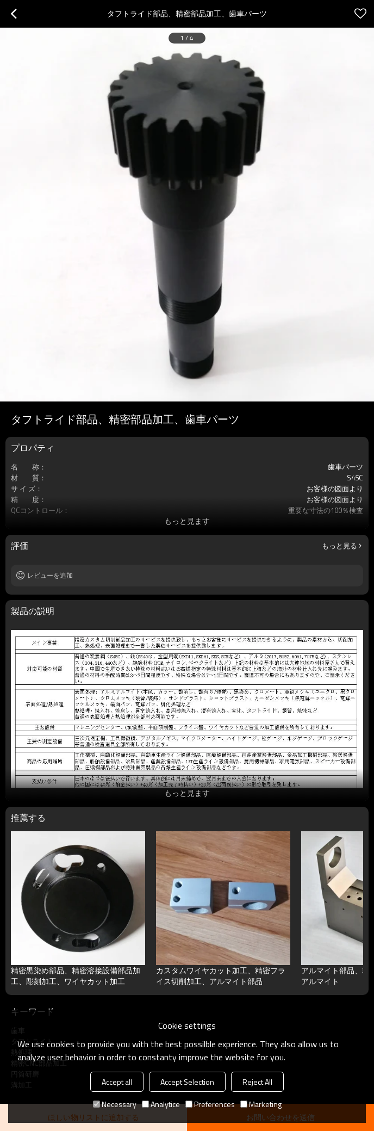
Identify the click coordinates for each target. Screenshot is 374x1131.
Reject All (257, 1081)
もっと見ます (187, 521)
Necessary (114, 1104)
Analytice (161, 1104)
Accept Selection (187, 1081)
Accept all (117, 1081)
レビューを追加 (50, 575)
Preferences (210, 1104)
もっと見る (339, 545)
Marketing (261, 1104)
